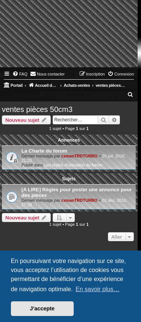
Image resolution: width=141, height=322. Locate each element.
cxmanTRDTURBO (79, 156)
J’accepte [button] (42, 308)
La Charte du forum (44, 151)
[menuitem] (19, 74)
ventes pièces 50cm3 (37, 109)
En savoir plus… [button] (98, 289)
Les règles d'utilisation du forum (73, 165)
